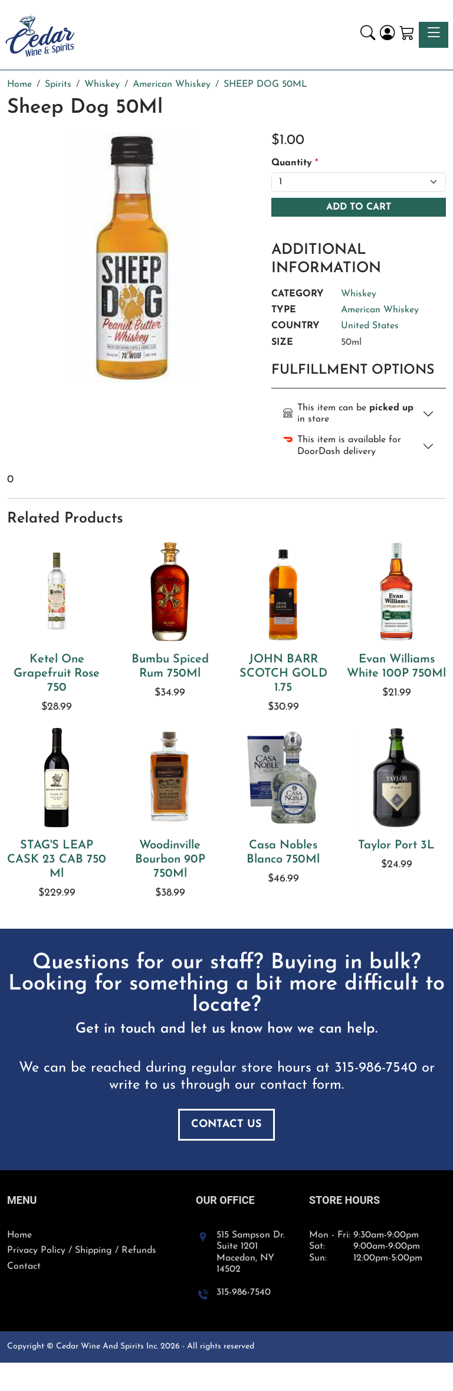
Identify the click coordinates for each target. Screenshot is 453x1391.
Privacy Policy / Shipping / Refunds (81, 1250)
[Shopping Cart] (406, 34)
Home (19, 1235)
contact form (301, 1085)
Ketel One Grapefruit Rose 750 (57, 674)
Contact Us (226, 1124)
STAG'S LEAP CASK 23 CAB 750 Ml (56, 860)
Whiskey (358, 294)
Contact (24, 1266)
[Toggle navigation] (433, 34)
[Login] (387, 34)
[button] (367, 34)
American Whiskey (380, 310)
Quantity (294, 163)
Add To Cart (358, 207)
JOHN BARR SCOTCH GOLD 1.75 (283, 674)
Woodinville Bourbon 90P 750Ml (170, 860)
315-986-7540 (375, 1068)
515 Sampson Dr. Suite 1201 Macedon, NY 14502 (250, 1252)
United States (370, 326)
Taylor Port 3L (396, 845)
